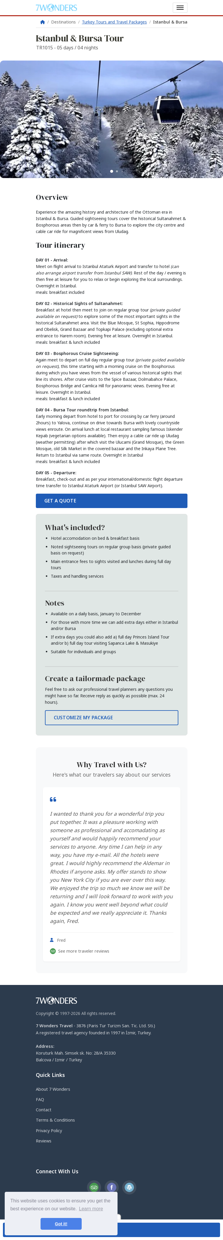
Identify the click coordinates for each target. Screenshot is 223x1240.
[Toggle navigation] (180, 8)
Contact (43, 1109)
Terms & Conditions (55, 1120)
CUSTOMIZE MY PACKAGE (83, 717)
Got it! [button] (61, 1223)
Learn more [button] (91, 1208)
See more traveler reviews (79, 951)
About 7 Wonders (53, 1089)
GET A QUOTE (60, 500)
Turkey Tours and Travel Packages (114, 22)
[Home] (42, 22)
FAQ (40, 1099)
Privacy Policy (49, 1130)
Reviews (43, 1141)
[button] (111, 171)
